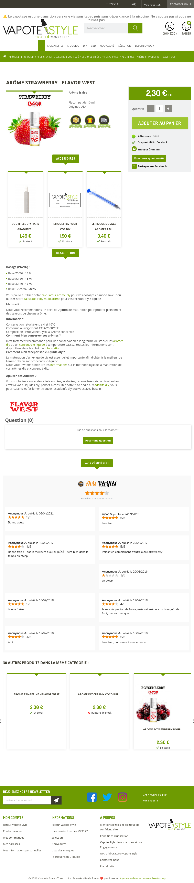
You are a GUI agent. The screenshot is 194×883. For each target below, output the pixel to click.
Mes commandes (13, 837)
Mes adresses (11, 844)
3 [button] (82, 778)
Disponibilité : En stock (153, 142)
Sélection (57, 837)
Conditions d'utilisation (114, 836)
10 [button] (124, 778)
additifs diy (102, 385)
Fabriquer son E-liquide (66, 857)
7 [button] (106, 778)
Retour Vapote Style (15, 825)
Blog (133, 4)
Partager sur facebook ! (153, 166)
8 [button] (112, 778)
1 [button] (69, 778)
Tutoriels (112, 4)
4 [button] (88, 778)
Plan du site (107, 866)
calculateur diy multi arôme (42, 299)
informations (59, 365)
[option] (26, 210)
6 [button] (100, 778)
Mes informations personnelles (22, 850)
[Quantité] (159, 108)
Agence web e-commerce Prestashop (143, 878)
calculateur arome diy (56, 295)
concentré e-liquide (32, 345)
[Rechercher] (113, 28)
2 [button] (76, 778)
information (52, 348)
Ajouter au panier (159, 123)
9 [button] (118, 778)
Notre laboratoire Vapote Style (119, 853)
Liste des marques (63, 850)
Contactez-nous (180, 4)
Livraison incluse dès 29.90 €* (70, 831)
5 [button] (94, 778)
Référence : (145, 136)
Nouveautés (59, 844)
